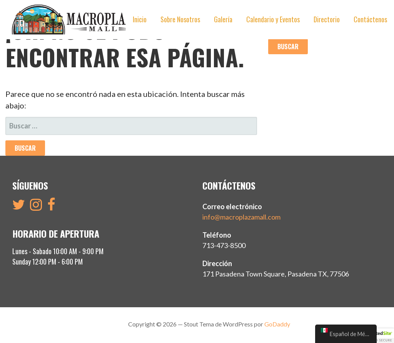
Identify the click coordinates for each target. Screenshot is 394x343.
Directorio (327, 19)
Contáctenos (370, 19)
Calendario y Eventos (273, 19)
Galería (223, 19)
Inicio (140, 19)
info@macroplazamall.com (241, 217)
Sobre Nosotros (180, 19)
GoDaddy (277, 324)
